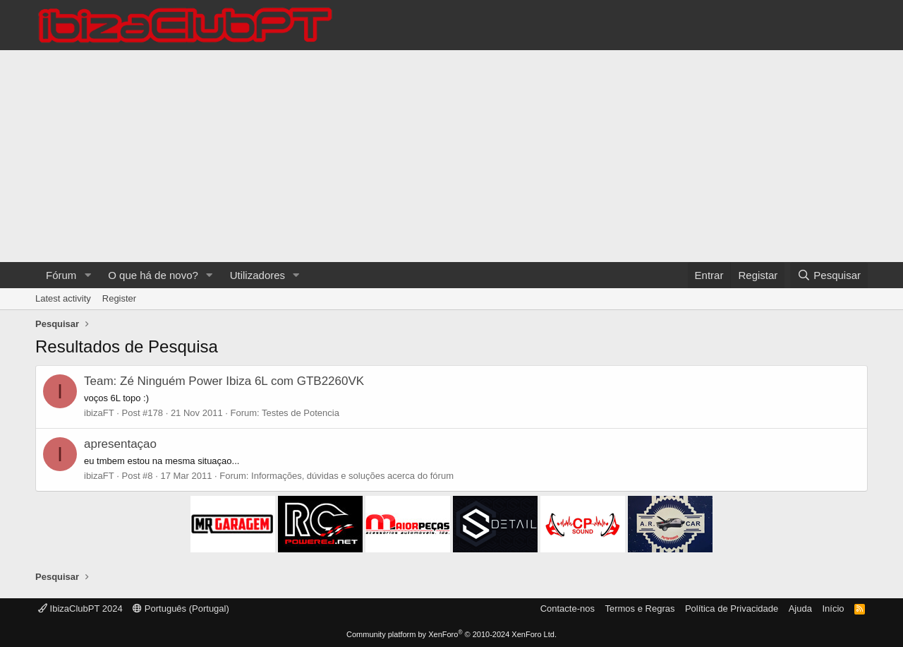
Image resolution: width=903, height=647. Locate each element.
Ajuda (800, 608)
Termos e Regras (639, 608)
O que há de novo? (153, 275)
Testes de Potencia (300, 413)
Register (119, 298)
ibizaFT (99, 413)
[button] (87, 275)
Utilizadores (257, 275)
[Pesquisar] (829, 275)
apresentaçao (120, 444)
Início (833, 608)
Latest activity (63, 298)
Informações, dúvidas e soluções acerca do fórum (352, 475)
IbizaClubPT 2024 (80, 608)
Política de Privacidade (731, 608)
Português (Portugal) (181, 608)
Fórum (61, 275)
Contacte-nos (567, 608)
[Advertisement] (451, 156)
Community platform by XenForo (451, 634)
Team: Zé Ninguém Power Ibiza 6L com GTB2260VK (224, 381)
